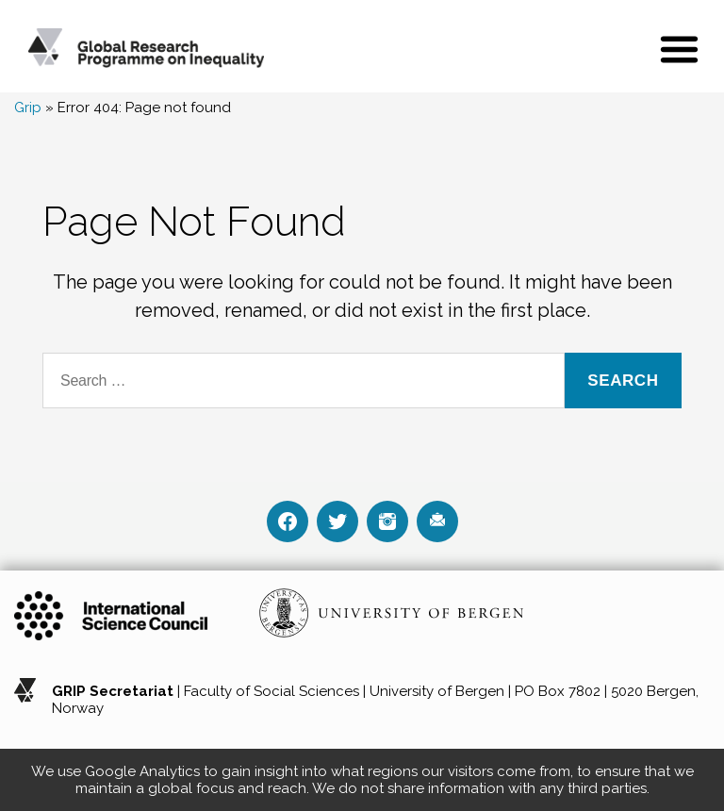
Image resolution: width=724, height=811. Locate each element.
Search (622, 380)
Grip (27, 107)
